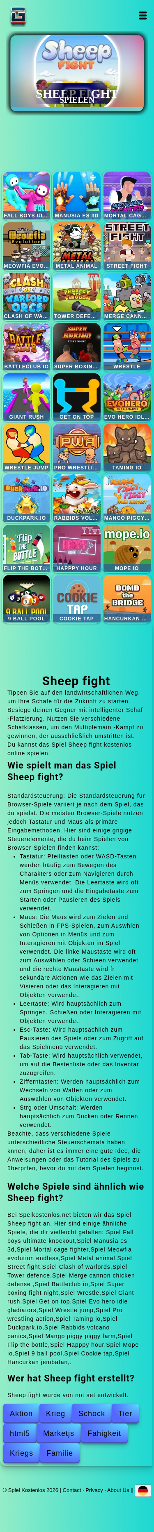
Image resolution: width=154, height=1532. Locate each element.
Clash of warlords (26, 296)
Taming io (127, 447)
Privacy (94, 1490)
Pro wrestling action (76, 447)
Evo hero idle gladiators (127, 397)
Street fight (127, 246)
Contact (72, 1490)
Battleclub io (26, 346)
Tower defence (76, 296)
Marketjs (58, 1433)
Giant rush (26, 397)
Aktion (21, 1413)
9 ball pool (26, 598)
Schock (91, 1413)
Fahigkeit (104, 1433)
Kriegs (21, 1453)
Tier (125, 1413)
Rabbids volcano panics (76, 497)
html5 (20, 1433)
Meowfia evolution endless (26, 246)
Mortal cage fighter (127, 195)
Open (143, 15)
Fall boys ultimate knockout (26, 195)
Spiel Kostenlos (44, 15)
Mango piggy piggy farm (127, 497)
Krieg (55, 1413)
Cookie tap (76, 598)
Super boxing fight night (76, 346)
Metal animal (76, 246)
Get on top (76, 397)
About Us (118, 1490)
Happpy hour (76, 548)
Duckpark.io (26, 497)
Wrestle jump (26, 447)
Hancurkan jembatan (127, 598)
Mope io (127, 548)
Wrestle (127, 346)
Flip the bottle (26, 548)
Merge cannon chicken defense (127, 296)
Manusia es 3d (76, 195)
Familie (59, 1453)
